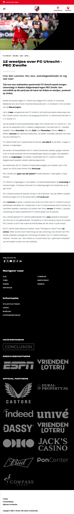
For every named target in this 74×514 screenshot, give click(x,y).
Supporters (7, 288)
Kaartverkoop (43, 280)
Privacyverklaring (8, 502)
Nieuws (15, 56)
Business (40, 284)
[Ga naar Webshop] (68, 9)
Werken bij (7, 311)
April (26, 56)
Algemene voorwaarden (10, 504)
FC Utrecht (7, 56)
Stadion (6, 284)
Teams (5, 280)
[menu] (4, 8)
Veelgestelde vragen (11, 304)
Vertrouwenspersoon (11, 315)
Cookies (5, 499)
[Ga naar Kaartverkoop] (58, 9)
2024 (21, 56)
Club (4, 276)
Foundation (41, 276)
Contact (6, 308)
